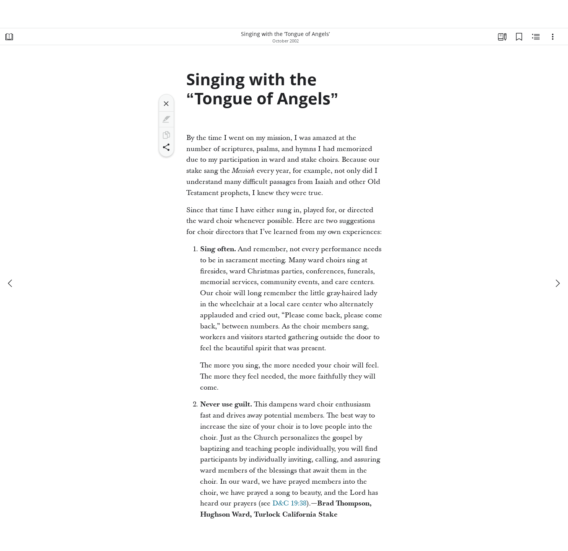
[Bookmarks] (519, 36)
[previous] (10, 283)
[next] (557, 283)
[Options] (552, 36)
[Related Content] (536, 36)
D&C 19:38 (289, 503)
